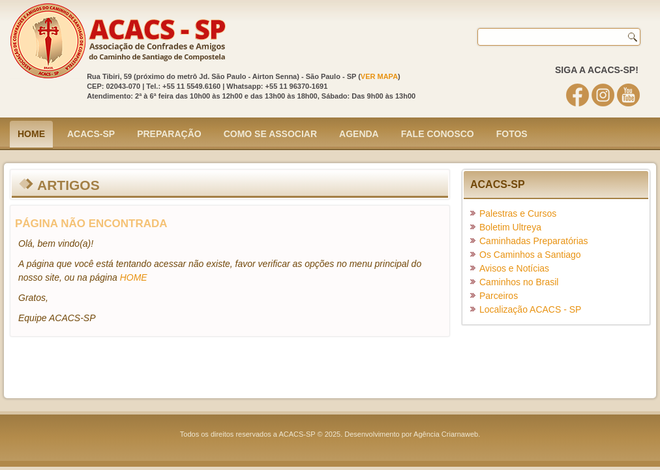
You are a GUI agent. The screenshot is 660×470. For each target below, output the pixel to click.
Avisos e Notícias (514, 268)
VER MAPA (379, 76)
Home (31, 134)
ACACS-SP (91, 134)
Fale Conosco (437, 134)
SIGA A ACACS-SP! (596, 70)
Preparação (169, 134)
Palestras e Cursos (517, 213)
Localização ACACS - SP (530, 309)
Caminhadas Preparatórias (533, 241)
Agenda (359, 134)
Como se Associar (270, 134)
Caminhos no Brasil (518, 282)
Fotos (512, 134)
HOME (133, 277)
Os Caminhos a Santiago (530, 254)
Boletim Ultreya (510, 227)
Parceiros (498, 295)
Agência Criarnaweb (445, 434)
